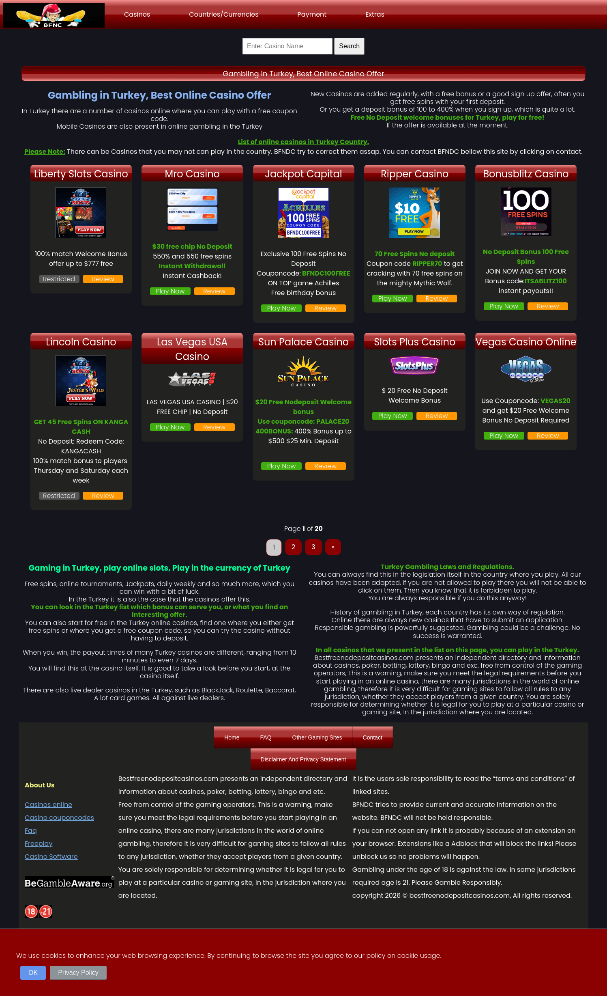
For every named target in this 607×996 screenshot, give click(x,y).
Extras (374, 14)
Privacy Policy (78, 972)
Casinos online (48, 804)
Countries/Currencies (223, 14)
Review (103, 279)
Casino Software (51, 856)
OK (33, 972)
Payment (312, 14)
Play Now (170, 291)
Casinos (137, 14)
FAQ (266, 737)
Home (231, 737)
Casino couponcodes (59, 817)
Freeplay (38, 843)
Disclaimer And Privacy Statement (303, 759)
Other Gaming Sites (317, 737)
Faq (31, 830)
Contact (372, 737)
